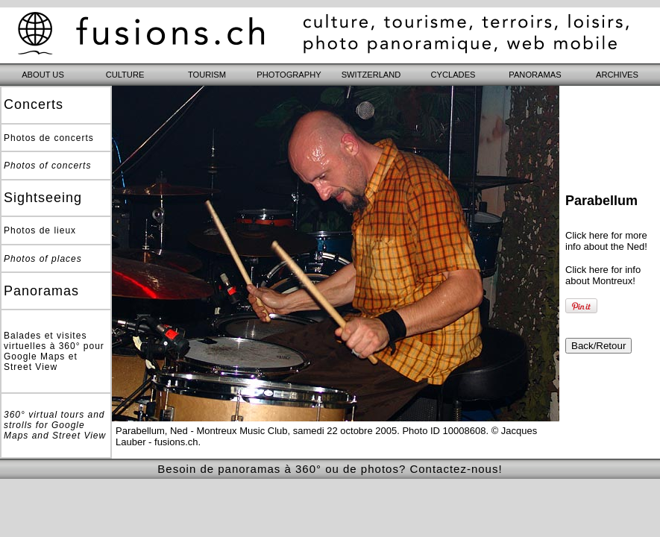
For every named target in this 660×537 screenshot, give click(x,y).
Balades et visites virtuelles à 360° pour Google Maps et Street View (54, 351)
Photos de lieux (40, 230)
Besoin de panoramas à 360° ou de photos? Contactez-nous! (329, 468)
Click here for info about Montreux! (603, 275)
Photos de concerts (49, 138)
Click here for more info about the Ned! (606, 241)
